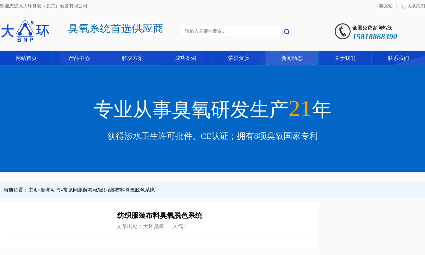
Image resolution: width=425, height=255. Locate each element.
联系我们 (416, 5)
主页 (33, 190)
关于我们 (345, 58)
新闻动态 (291, 58)
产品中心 (79, 58)
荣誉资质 (238, 58)
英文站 (386, 5)
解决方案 (132, 58)
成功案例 (185, 58)
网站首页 (26, 58)
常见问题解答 (78, 190)
